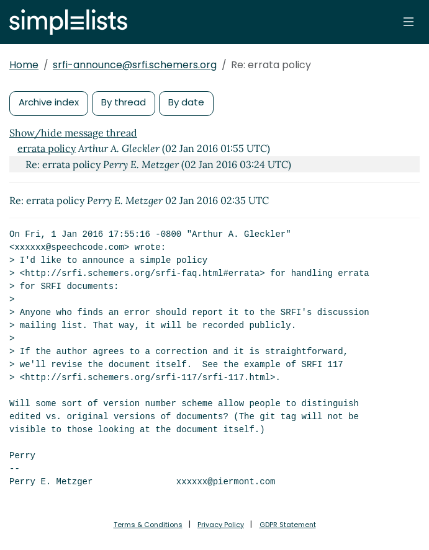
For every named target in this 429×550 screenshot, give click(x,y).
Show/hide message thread (73, 132)
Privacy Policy (220, 525)
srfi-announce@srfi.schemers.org (135, 65)
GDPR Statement (288, 525)
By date (186, 102)
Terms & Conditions (148, 525)
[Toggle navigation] (408, 22)
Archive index (49, 102)
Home (23, 65)
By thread (123, 102)
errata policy (46, 148)
